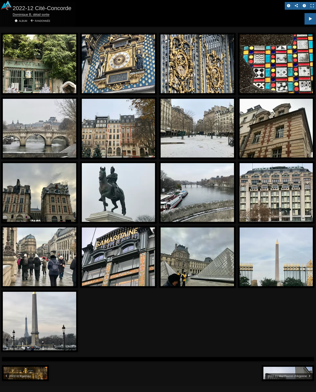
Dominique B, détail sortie (31, 14)
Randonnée (42, 21)
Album (23, 21)
